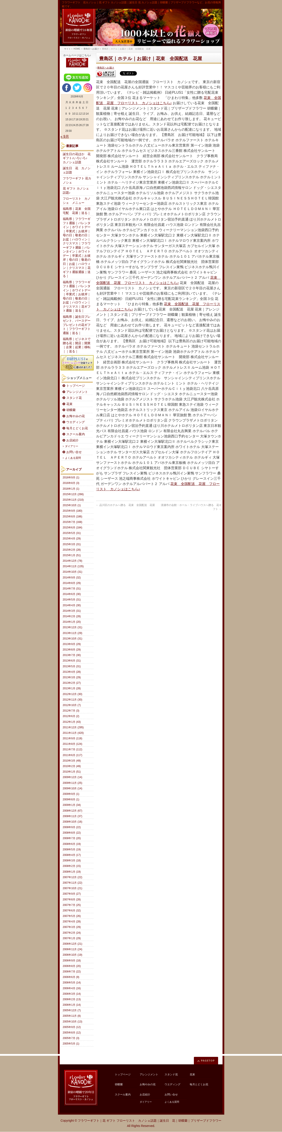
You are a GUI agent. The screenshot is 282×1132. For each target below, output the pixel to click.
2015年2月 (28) (72, 549)
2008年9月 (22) (72, 827)
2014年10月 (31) (72, 571)
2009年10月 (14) (72, 788)
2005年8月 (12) (72, 1032)
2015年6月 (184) (72, 527)
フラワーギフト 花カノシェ (77, 180)
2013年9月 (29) (72, 644)
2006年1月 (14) (72, 1004)
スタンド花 (74, 398)
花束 (69, 404)
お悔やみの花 (75, 416)
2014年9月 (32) (72, 577)
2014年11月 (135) (73, 566)
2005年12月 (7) (72, 1010)
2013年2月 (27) (72, 682)
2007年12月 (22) (72, 877)
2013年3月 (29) (72, 677)
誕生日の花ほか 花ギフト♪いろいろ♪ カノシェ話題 (77, 158)
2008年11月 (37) (72, 816)
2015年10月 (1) (72, 505)
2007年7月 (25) (72, 905)
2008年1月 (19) (72, 871)
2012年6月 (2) (71, 716)
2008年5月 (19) (72, 849)
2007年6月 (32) (72, 910)
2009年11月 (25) (72, 782)
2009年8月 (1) (71, 799)
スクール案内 (75, 434)
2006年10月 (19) (72, 954)
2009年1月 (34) (72, 805)
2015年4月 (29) (72, 538)
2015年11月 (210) (73, 499)
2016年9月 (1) (71, 477)
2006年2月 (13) (72, 999)
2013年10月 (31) (72, 638)
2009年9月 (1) (71, 794)
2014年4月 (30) (72, 605)
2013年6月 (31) (72, 660)
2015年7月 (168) (72, 522)
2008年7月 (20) (72, 838)
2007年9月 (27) (72, 893)
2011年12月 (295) (73, 727)
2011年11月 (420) (73, 732)
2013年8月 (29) (72, 649)
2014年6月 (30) (72, 594)
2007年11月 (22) (72, 882)
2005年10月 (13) (72, 1021)
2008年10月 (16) (72, 821)
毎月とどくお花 (77, 428)
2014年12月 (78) (72, 560)
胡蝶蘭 (71, 410)
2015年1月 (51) (72, 555)
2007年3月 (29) (72, 927)
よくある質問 (73, 457)
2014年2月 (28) (72, 616)
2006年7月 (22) (72, 971)
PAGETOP (208, 1060)
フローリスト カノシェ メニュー (77, 200)
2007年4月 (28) (72, 921)
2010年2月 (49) (72, 766)
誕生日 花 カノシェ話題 (77, 170)
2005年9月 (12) (72, 1027)
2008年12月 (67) (72, 810)
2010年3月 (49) (72, 760)
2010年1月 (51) (72, 771)
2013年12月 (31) (72, 627)
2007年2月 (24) (72, 932)
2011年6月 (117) (72, 755)
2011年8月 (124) (72, 743)
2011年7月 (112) (72, 749)
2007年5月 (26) (72, 916)
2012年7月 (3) (71, 710)
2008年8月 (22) (72, 832)
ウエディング (75, 422)
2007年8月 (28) (72, 899)
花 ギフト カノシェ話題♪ (76, 190)
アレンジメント (77, 392)
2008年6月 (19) (72, 844)
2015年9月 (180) (72, 510)
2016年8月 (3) (71, 483)
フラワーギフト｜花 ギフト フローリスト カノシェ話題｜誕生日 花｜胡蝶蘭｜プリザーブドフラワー (149, 1120)
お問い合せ (74, 452)
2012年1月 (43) (72, 721)
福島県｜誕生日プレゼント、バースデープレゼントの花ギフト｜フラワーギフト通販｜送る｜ (77, 325)
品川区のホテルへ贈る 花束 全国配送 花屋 (125, 505)
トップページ (75, 385)
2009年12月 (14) (72, 777)
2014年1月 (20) (72, 621)
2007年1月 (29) (72, 938)
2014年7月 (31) (72, 588)
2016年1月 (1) (71, 488)
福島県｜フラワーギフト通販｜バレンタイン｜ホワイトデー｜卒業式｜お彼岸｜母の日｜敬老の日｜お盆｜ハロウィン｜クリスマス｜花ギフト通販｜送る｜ (77, 296)
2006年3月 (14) (72, 993)
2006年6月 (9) (71, 977)
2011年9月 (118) (72, 738)
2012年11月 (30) (72, 699)
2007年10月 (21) (72, 888)
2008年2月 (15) (72, 866)
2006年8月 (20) (72, 966)
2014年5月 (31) (72, 599)
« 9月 (65, 136)
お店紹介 (72, 440)
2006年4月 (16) (72, 988)
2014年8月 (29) (72, 583)
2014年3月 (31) (72, 610)
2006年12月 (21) (72, 943)
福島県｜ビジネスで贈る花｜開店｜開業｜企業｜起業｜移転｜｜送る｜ (77, 345)
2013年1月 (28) (72, 688)
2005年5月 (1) (71, 1043)
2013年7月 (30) (72, 655)
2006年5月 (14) (72, 982)
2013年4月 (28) (72, 671)
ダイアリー (71, 446)
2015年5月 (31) (72, 533)
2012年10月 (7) (72, 705)
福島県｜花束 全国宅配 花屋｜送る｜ (77, 211)
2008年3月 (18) (72, 860)
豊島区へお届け (105, 67)
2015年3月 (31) (72, 544)
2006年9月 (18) (72, 960)
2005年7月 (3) (71, 1038)
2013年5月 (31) (72, 666)
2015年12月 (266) (73, 494)
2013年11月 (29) (72, 633)
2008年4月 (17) (72, 855)
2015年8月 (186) (72, 516)
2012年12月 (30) (72, 694)
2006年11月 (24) (72, 949)
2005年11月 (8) (72, 1015)
